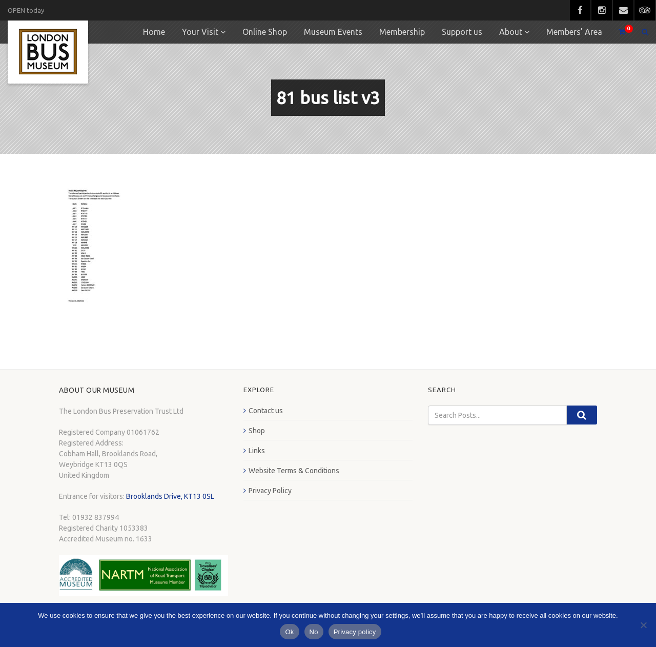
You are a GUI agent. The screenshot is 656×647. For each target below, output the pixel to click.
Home (154, 31)
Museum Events (333, 31)
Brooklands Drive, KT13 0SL (170, 496)
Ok (289, 632)
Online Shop (264, 31)
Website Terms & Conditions (294, 471)
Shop (257, 431)
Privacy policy (355, 632)
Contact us (266, 411)
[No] (643, 625)
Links (257, 451)
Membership (402, 31)
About (510, 31)
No (314, 632)
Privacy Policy (270, 491)
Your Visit (200, 31)
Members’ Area (574, 31)
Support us (462, 31)
